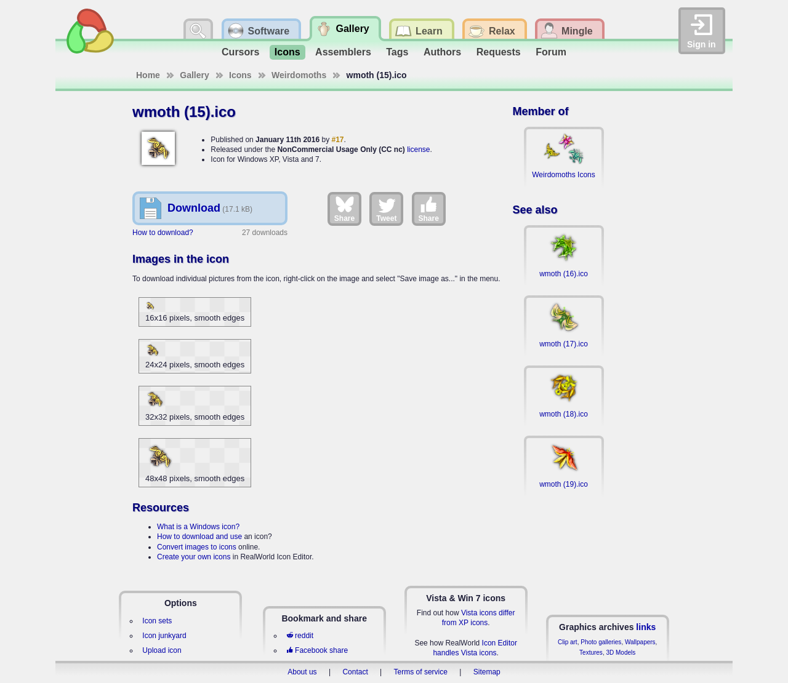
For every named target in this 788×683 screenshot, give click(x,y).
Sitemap (487, 672)
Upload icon (161, 650)
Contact (355, 672)
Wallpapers (640, 642)
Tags (397, 52)
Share (344, 208)
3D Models (620, 652)
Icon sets (157, 621)
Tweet (386, 208)
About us (301, 672)
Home (148, 75)
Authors (442, 52)
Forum (551, 52)
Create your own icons (193, 557)
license (418, 149)
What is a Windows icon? (198, 526)
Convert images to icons (196, 547)
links (646, 627)
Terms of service (421, 672)
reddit (299, 635)
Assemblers (343, 52)
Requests (498, 52)
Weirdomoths (298, 75)
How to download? (162, 232)
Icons (287, 52)
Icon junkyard (164, 635)
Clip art (567, 642)
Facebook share (317, 650)
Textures (591, 652)
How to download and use (199, 536)
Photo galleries (601, 642)
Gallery (194, 75)
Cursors (240, 52)
